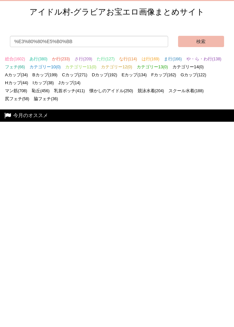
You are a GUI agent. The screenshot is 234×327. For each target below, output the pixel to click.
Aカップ (16, 74)
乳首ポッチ (69, 90)
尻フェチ (17, 98)
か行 (61, 58)
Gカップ (193, 74)
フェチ (15, 66)
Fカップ (163, 74)
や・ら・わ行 (203, 58)
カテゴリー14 (188, 66)
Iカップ (43, 82)
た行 (106, 58)
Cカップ (74, 74)
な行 (128, 58)
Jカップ (69, 82)
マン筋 (16, 90)
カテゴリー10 (45, 66)
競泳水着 (151, 90)
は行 (151, 58)
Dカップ (104, 74)
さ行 (83, 58)
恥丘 (41, 90)
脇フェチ (46, 98)
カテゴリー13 (152, 66)
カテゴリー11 (80, 66)
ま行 (173, 58)
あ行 (38, 58)
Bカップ (45, 74)
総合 (15, 58)
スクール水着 (186, 90)
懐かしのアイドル (111, 90)
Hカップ (16, 82)
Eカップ (134, 74)
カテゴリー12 (116, 66)
